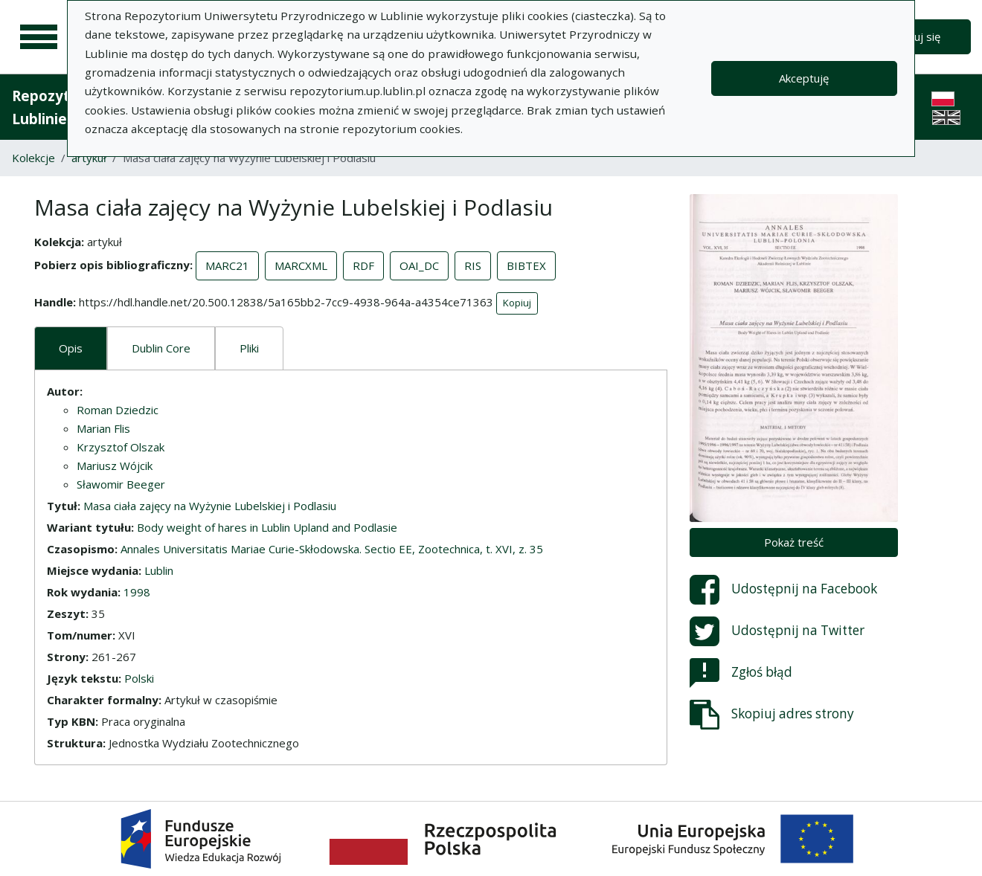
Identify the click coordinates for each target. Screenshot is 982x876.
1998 (136, 591)
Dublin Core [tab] (161, 348)
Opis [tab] (71, 348)
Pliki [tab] (249, 348)
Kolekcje (33, 157)
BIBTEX (526, 265)
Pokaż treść (794, 542)
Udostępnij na (783, 590)
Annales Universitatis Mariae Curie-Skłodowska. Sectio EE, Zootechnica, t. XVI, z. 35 (332, 548)
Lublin (158, 570)
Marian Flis (103, 428)
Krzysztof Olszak (120, 446)
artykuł (88, 157)
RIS (472, 265)
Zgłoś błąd (741, 673)
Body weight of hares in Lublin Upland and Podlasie (267, 527)
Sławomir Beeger (121, 484)
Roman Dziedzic (117, 409)
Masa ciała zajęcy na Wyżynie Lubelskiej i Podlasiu (209, 505)
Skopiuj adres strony (772, 715)
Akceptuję (804, 78)
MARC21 (227, 265)
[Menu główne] (38, 37)
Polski (139, 678)
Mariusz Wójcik (115, 465)
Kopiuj (517, 302)
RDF (363, 265)
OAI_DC (419, 265)
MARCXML (301, 265)
